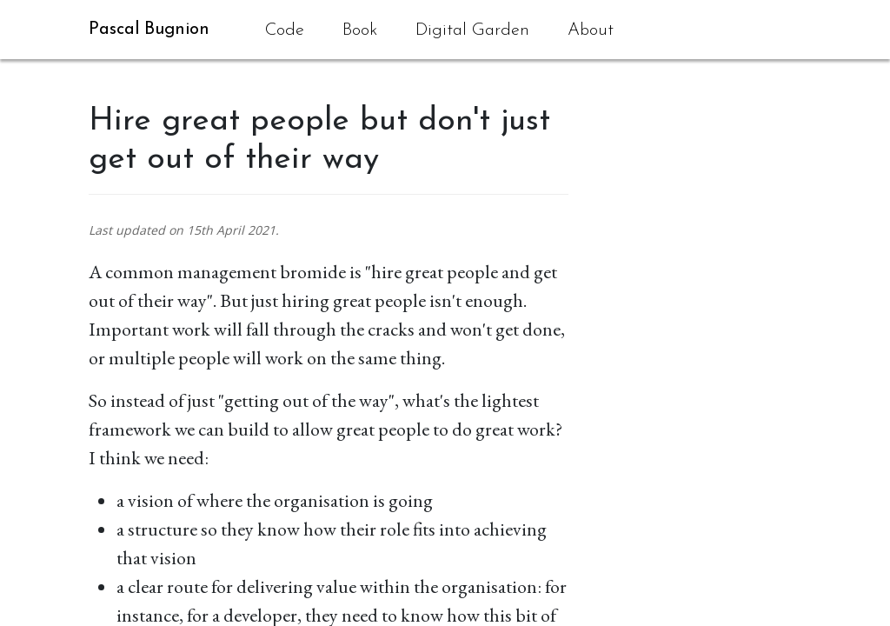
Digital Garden (472, 30)
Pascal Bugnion (149, 29)
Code (284, 30)
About (591, 30)
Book (359, 30)
